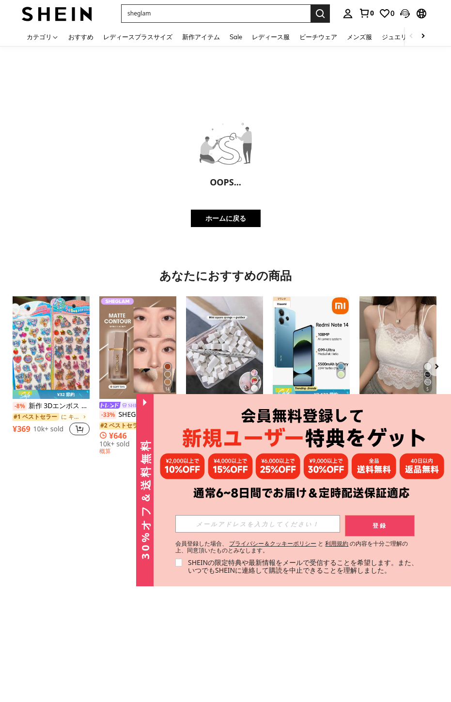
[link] (366, 13)
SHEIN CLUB (32, 681)
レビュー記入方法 (143, 626)
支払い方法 (82, 582)
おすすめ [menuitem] (80, 37)
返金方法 (80, 615)
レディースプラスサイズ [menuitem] (137, 37)
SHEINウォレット (143, 611)
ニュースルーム (35, 586)
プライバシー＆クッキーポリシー (272, 543)
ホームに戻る (225, 218)
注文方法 (80, 626)
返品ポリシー (85, 604)
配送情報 (80, 593)
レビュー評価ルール (143, 642)
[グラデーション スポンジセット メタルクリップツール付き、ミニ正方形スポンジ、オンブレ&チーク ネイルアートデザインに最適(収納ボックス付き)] (224, 347)
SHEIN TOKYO (34, 626)
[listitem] (51, 371)
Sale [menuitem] (236, 37)
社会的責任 (29, 575)
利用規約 (336, 543)
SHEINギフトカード (143, 596)
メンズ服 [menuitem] (359, 37)
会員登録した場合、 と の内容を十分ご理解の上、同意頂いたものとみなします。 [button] (291, 547)
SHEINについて (35, 564)
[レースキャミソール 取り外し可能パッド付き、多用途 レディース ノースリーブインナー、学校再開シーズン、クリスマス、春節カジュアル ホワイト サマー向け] (397, 347)
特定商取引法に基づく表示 (35, 611)
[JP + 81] (250, 632)
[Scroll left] (411, 36)
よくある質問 (140, 656)
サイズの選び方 (88, 648)
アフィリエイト (88, 677)
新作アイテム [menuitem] (201, 37)
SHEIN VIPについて (88, 663)
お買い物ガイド (88, 570)
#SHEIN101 (30, 637)
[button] (405, 13)
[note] (51, 394)
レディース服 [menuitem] (271, 37)
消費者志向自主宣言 (35, 651)
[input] (257, 524)
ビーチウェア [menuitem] (318, 37)
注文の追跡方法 (88, 637)
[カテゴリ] (42, 36)
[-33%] (107, 415)
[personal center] (348, 13)
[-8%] (20, 406)
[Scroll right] (423, 36)
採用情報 (26, 597)
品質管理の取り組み (35, 666)
